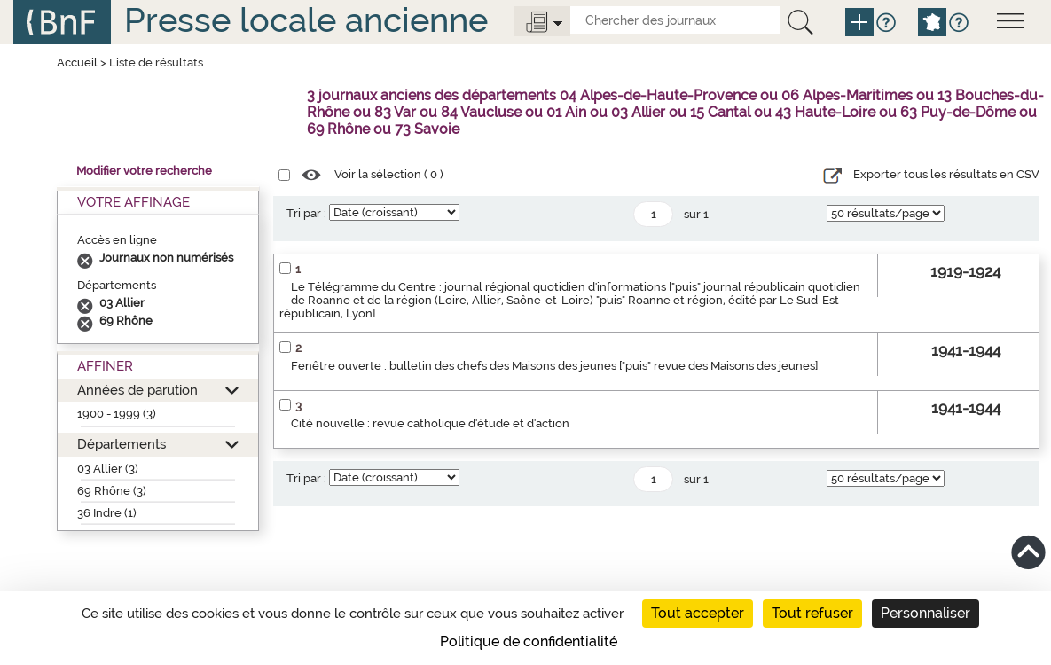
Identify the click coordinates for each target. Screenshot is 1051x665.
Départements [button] (121, 443)
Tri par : (306, 213)
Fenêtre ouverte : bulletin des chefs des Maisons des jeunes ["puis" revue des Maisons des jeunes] (554, 365)
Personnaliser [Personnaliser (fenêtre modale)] (925, 613)
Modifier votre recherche (144, 170)
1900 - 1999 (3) (116, 413)
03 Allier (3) (107, 468)
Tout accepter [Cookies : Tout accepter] (697, 613)
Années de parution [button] (137, 389)
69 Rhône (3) (111, 490)
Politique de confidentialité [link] (528, 641)
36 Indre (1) (107, 513)
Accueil (77, 62)
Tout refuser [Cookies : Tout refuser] (812, 613)
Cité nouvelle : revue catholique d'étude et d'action (430, 423)
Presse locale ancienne (306, 20)
